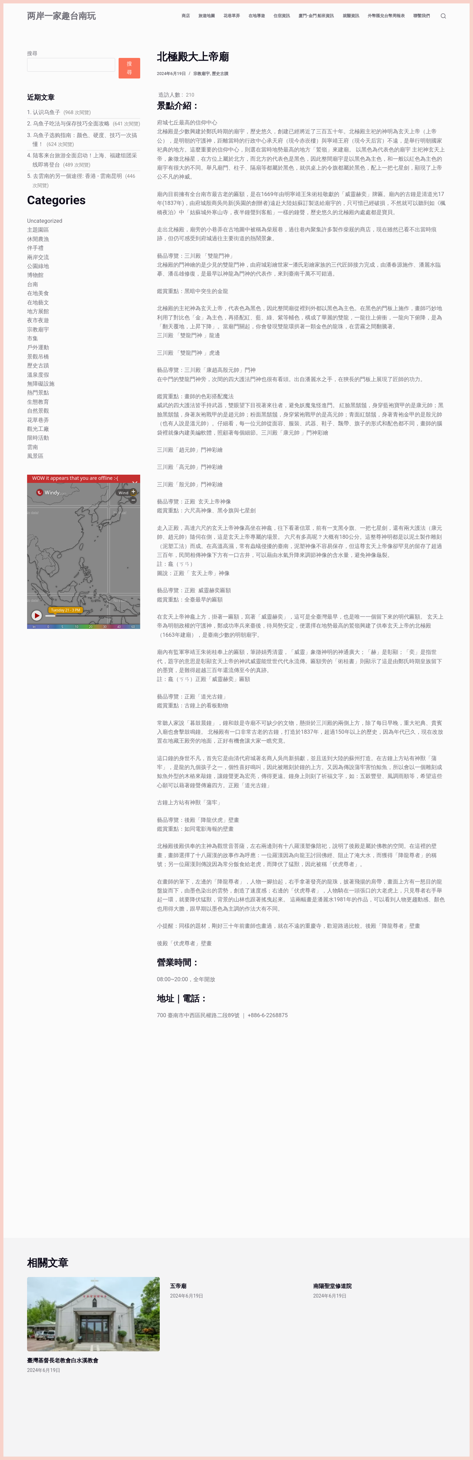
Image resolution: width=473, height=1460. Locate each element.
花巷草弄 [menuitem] (231, 15)
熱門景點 (38, 392)
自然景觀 (38, 410)
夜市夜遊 (38, 320)
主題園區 (38, 230)
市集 (32, 338)
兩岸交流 (38, 257)
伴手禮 (35, 248)
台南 (32, 284)
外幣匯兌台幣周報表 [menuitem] (386, 15)
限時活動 (38, 438)
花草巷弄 (38, 420)
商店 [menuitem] (186, 15)
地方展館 (38, 311)
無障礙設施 (40, 383)
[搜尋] (443, 16)
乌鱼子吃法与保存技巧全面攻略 (71, 123)
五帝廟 (178, 1286)
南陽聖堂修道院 (332, 1286)
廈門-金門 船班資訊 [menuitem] (316, 15)
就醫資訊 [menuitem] (351, 15)
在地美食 (38, 293)
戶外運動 (38, 347)
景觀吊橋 (38, 356)
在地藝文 (38, 302)
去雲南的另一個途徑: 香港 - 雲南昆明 (77, 176)
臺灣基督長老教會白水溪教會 (62, 1360)
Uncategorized (44, 221)
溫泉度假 (38, 375)
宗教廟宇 (201, 73)
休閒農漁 (38, 239)
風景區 (35, 456)
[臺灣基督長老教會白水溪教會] (93, 1314)
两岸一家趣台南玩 (61, 16)
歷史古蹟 (220, 73)
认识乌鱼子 (46, 112)
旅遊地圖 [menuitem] (206, 15)
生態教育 (38, 402)
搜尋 (32, 53)
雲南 (32, 447)
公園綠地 (38, 266)
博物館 (35, 275)
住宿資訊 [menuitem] (282, 15)
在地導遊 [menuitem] (256, 15)
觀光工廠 (38, 429)
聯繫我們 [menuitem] (421, 15)
